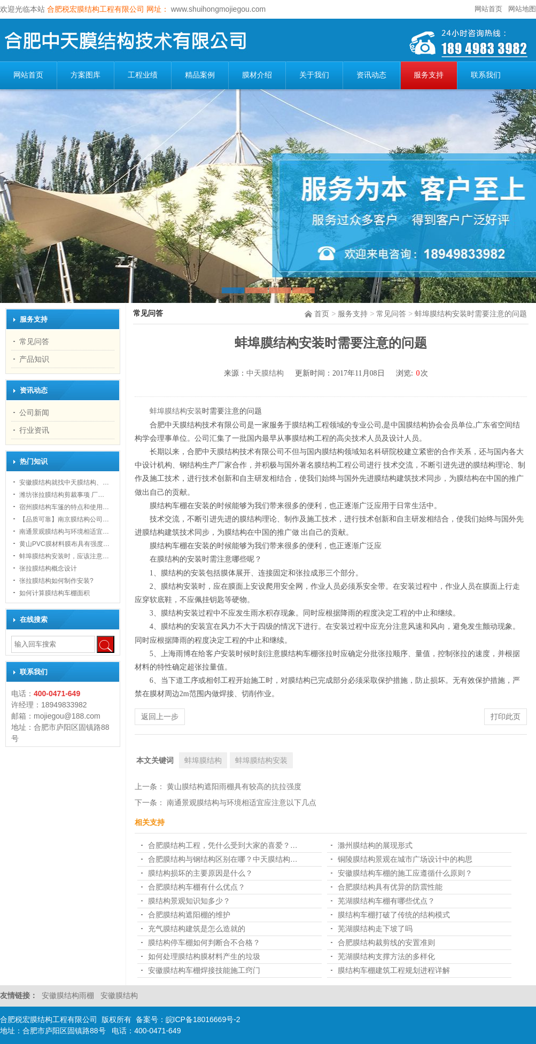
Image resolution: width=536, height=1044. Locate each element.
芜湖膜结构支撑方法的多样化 (386, 956)
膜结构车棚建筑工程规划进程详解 (394, 970)
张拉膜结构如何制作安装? (56, 581)
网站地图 (522, 9)
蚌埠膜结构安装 (176, 411)
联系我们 (486, 75)
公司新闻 (34, 412)
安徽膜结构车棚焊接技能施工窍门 (204, 970)
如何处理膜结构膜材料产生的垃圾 (204, 956)
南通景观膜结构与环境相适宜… (64, 531)
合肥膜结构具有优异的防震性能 (390, 887)
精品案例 (200, 75)
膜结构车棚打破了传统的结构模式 (394, 914)
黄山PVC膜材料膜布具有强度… (64, 544)
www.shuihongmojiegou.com (217, 9)
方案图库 (85, 75)
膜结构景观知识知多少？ (189, 901)
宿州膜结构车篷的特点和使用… (64, 507)
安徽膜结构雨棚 (69, 995)
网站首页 (488, 9)
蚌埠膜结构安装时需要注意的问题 (471, 313)
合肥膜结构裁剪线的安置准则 (386, 942)
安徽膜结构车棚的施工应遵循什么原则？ (405, 873)
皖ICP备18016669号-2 (203, 1019)
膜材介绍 (257, 75)
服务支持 (429, 75)
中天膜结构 (265, 373)
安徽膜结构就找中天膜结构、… (64, 482)
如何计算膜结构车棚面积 (54, 593)
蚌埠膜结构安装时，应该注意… (64, 556)
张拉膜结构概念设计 (48, 568)
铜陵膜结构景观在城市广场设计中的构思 (405, 859)
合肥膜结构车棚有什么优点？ (196, 887)
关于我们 (314, 75)
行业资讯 (34, 430)
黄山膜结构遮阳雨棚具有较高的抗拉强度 (234, 786)
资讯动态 (371, 75)
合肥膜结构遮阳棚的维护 (189, 914)
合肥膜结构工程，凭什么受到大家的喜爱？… (223, 845)
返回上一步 (159, 716)
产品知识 (34, 359)
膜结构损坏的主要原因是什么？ (200, 873)
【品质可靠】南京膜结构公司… (64, 519)
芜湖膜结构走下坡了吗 (375, 928)
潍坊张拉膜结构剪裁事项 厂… (61, 494)
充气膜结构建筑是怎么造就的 (196, 928)
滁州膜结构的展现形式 (375, 845)
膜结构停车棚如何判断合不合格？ (204, 942)
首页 (321, 313)
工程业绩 (143, 75)
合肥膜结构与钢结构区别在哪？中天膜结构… (223, 859)
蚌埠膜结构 (203, 760)
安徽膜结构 (119, 995)
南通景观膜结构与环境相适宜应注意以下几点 (241, 802)
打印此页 (506, 716)
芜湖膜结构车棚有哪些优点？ (386, 901)
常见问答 (391, 313)
